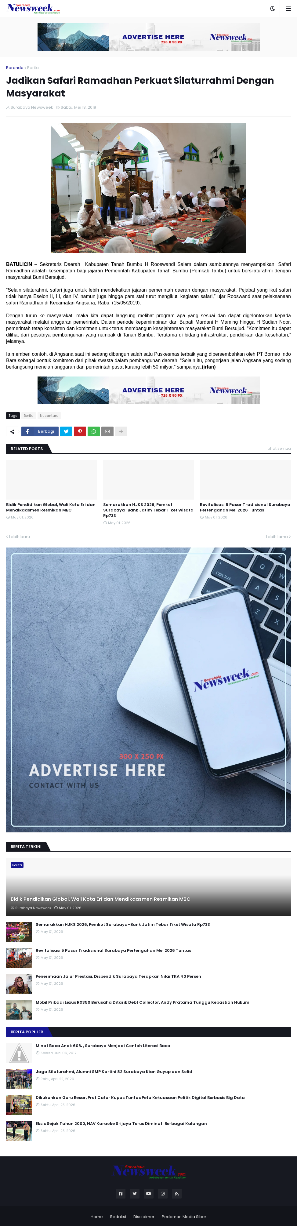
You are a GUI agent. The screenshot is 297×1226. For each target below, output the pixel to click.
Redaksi (118, 1217)
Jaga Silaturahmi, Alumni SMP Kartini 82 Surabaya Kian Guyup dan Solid (114, 1072)
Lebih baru (19, 537)
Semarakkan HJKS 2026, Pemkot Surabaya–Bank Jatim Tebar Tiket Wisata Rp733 (148, 510)
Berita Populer (27, 1032)
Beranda (15, 68)
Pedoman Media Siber (184, 1217)
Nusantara (49, 415)
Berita (33, 68)
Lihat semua (279, 448)
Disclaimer (143, 1217)
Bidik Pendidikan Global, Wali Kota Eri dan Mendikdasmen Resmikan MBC (51, 507)
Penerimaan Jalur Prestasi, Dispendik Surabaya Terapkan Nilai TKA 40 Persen (118, 976)
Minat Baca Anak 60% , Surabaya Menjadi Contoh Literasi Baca (103, 1046)
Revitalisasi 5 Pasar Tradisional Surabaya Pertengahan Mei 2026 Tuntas (245, 507)
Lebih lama (277, 537)
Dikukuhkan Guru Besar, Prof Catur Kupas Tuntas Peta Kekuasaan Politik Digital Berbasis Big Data (140, 1097)
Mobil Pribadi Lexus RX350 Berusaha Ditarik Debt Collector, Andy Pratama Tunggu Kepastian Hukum (142, 1002)
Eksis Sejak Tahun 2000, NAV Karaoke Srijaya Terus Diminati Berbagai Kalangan (121, 1123)
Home (97, 1217)
